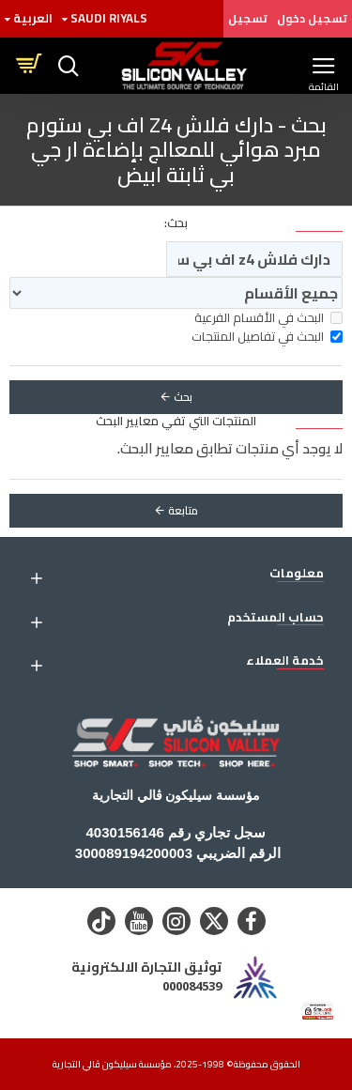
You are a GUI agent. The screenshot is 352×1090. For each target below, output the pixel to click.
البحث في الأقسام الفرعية (268, 318)
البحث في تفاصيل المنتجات (267, 337)
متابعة (183, 510)
